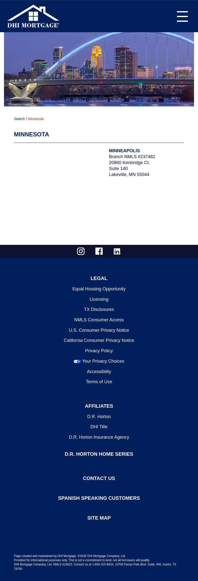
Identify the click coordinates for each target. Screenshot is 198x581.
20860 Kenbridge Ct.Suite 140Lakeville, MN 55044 (129, 168)
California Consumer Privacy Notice (99, 340)
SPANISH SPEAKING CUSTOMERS (99, 498)
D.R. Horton (99, 416)
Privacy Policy (99, 350)
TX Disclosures (99, 309)
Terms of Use (99, 381)
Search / (20, 119)
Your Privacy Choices (103, 361)
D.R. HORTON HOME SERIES (99, 454)
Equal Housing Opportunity (99, 288)
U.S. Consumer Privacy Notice (99, 330)
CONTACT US (99, 478)
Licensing (98, 299)
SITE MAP (99, 518)
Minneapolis (124, 150)
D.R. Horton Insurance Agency (99, 437)
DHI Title (99, 426)
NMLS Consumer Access (99, 319)
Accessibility (99, 371)
